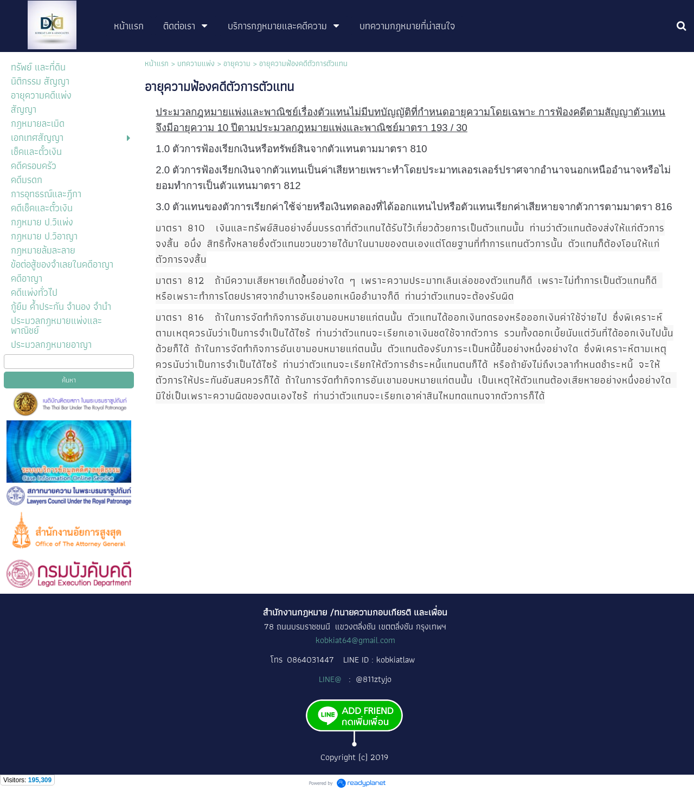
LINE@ (331, 679)
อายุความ (236, 63)
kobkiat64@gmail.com (355, 640)
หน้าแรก (157, 63)
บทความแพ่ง (196, 63)
